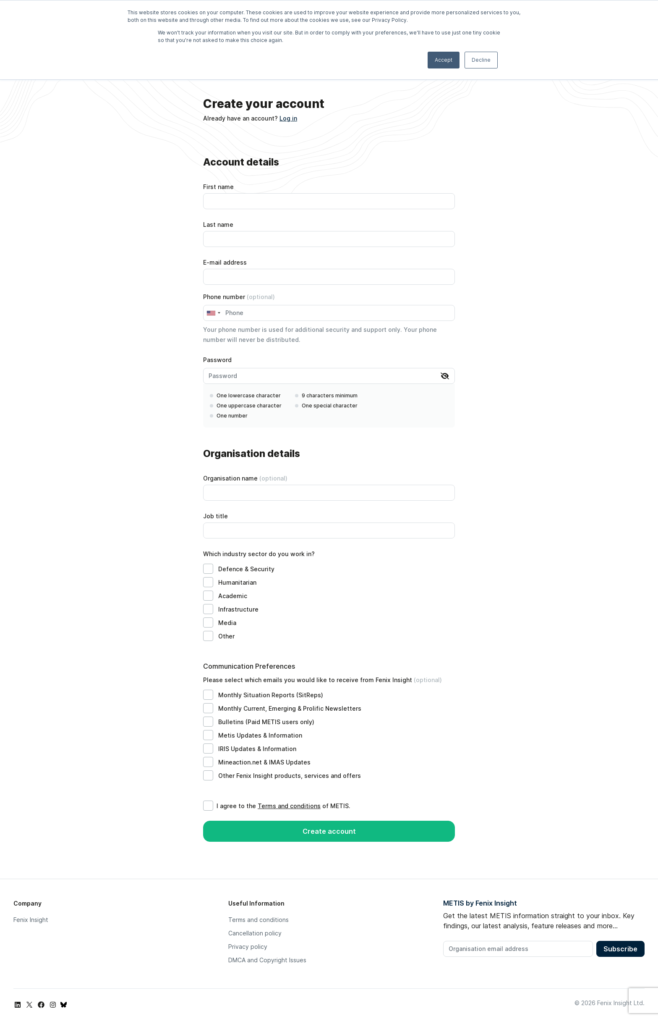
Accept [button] (443, 60)
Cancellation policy (255, 933)
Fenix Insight (30, 919)
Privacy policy (247, 946)
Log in (288, 118)
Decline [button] (481, 60)
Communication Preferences (249, 666)
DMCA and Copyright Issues (267, 960)
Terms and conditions (289, 805)
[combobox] (213, 312)
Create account (329, 831)
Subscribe (620, 949)
